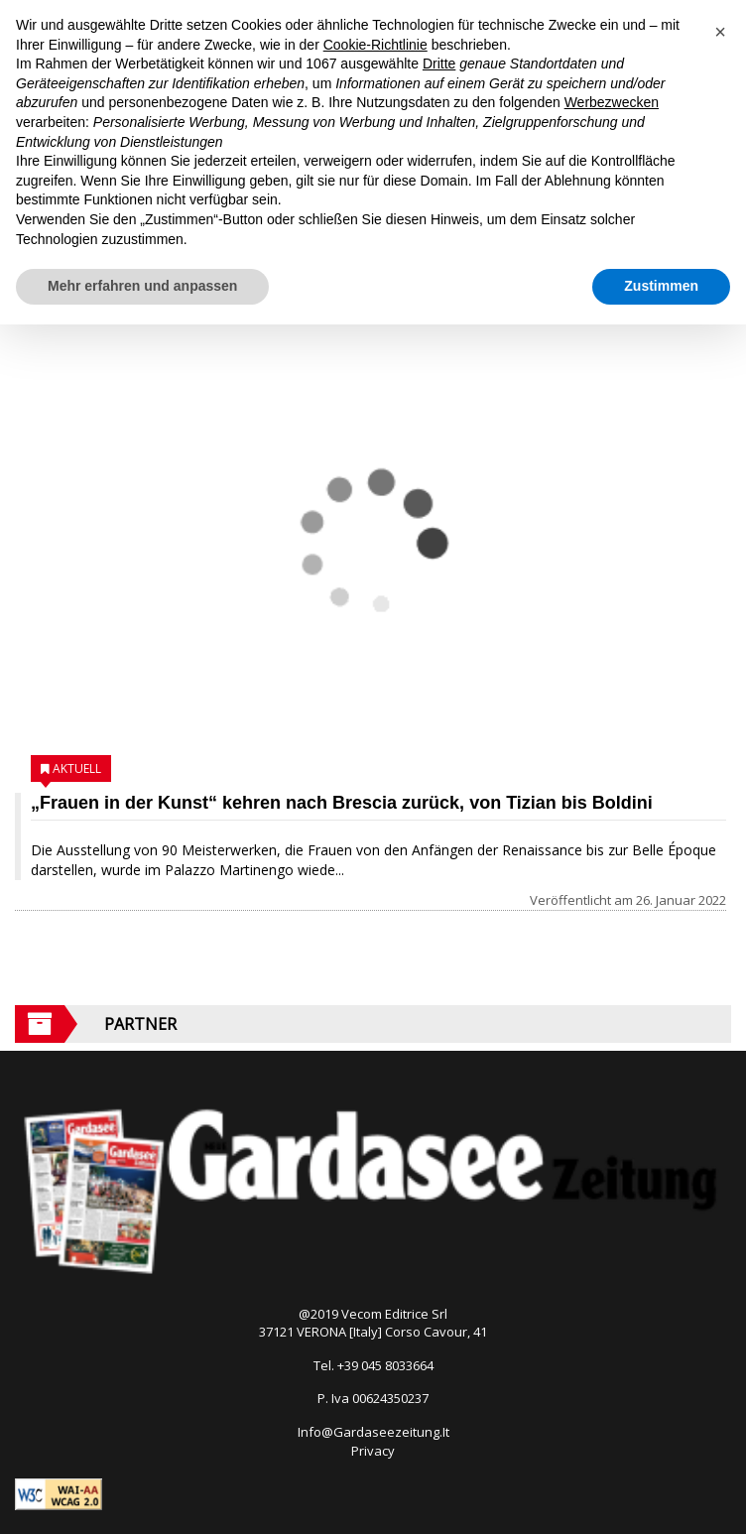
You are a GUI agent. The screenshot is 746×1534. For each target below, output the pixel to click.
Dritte (439, 63)
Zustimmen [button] (661, 286)
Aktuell (77, 768)
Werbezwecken (611, 102)
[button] (720, 32)
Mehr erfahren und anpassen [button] (142, 286)
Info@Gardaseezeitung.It (373, 1432)
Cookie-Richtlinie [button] (375, 45)
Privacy (373, 1451)
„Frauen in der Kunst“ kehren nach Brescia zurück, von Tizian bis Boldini (342, 803)
